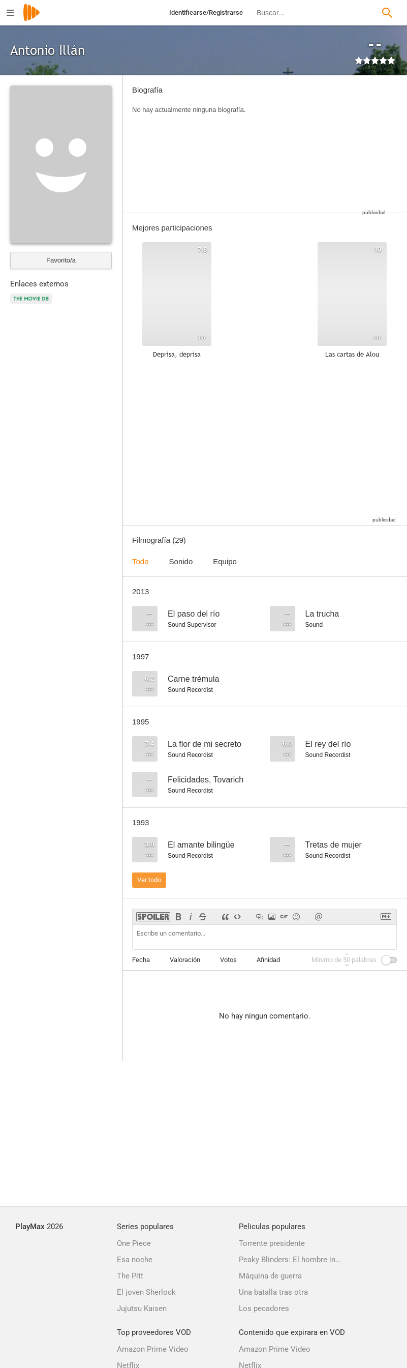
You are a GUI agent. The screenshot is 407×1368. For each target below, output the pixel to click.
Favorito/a (61, 260)
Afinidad (268, 960)
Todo (140, 561)
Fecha (141, 960)
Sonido (181, 561)
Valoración (185, 960)
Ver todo (149, 880)
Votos (228, 960)
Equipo (225, 561)
